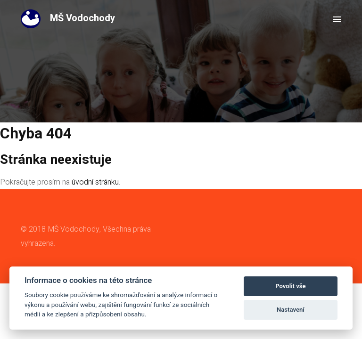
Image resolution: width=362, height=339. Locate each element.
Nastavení (290, 309)
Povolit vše (290, 286)
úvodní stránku (95, 182)
